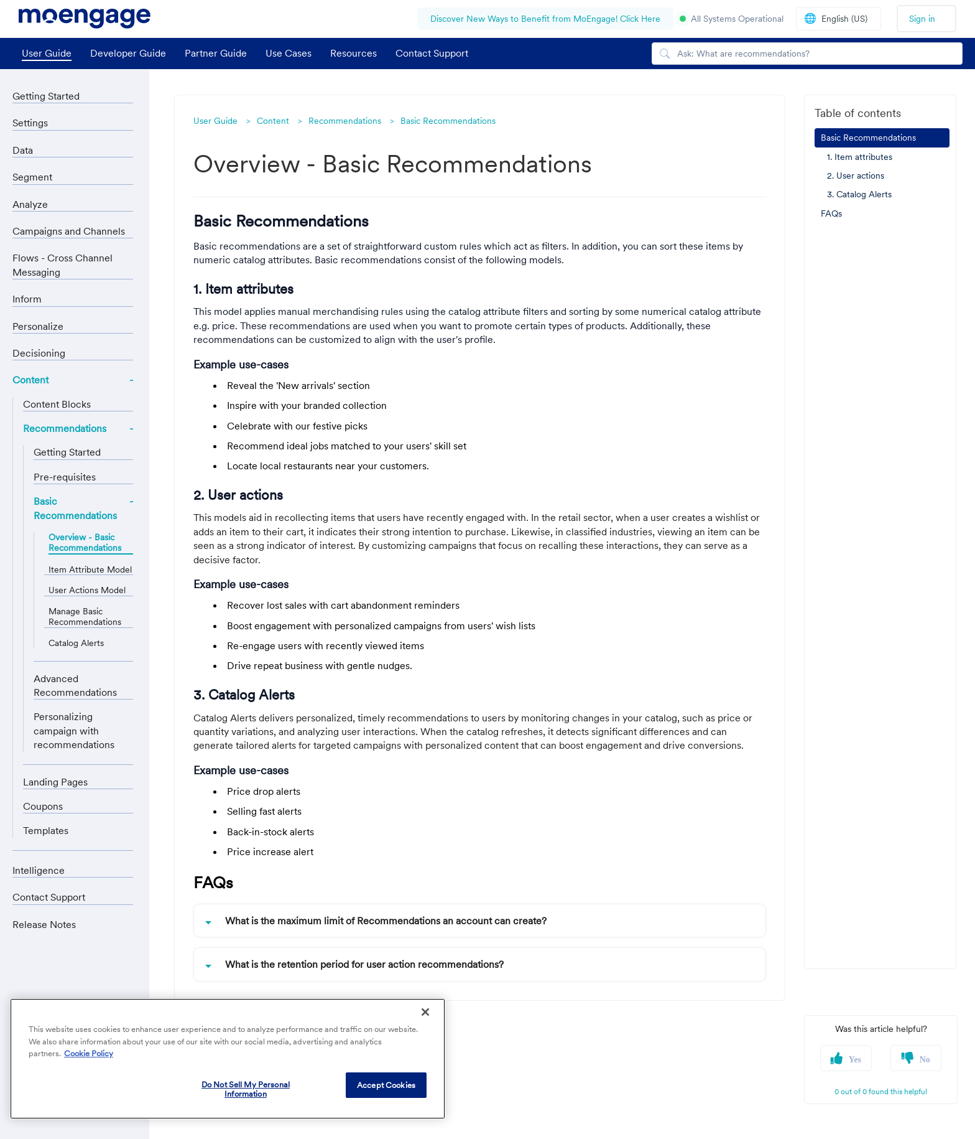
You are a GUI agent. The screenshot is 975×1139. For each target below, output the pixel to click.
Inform (27, 299)
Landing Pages (55, 782)
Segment (32, 177)
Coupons (43, 806)
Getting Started (46, 96)
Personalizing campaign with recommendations (74, 730)
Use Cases (289, 53)
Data (22, 150)
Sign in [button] (922, 18)
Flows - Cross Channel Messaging (62, 264)
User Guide (47, 53)
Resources (353, 53)
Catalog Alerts (76, 643)
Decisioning (38, 353)
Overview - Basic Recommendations (85, 542)
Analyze (30, 204)
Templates (45, 830)
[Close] (425, 1012)
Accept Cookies (386, 1085)
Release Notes (44, 924)
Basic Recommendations (75, 508)
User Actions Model (87, 590)
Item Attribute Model (90, 570)
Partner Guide (216, 53)
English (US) (835, 18)
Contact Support (431, 53)
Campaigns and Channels (68, 231)
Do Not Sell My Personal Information (245, 1089)
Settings (30, 122)
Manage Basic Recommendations (85, 616)
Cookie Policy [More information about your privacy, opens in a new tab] (88, 1053)
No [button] (925, 1059)
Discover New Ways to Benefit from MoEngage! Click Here (545, 18)
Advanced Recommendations (75, 685)
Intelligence (38, 870)
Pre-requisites (65, 477)
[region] (227, 1058)
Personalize (37, 326)
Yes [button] (855, 1059)
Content (30, 379)
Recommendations (64, 428)
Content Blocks (57, 404)
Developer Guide (128, 53)
